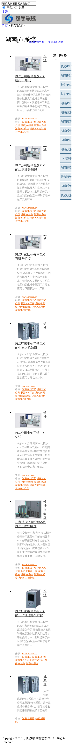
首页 (5, 25)
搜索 (5, 11)
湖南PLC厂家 (29, 122)
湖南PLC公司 (22, 660)
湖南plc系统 (40, 125)
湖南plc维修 (27, 125)
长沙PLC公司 (22, 131)
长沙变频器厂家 (29, 571)
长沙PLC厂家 (27, 303)
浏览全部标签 (56, 42)
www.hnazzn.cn (29, 118)
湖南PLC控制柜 (38, 128)
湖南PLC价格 (22, 128)
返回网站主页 (36, 42)
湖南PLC (26, 657)
